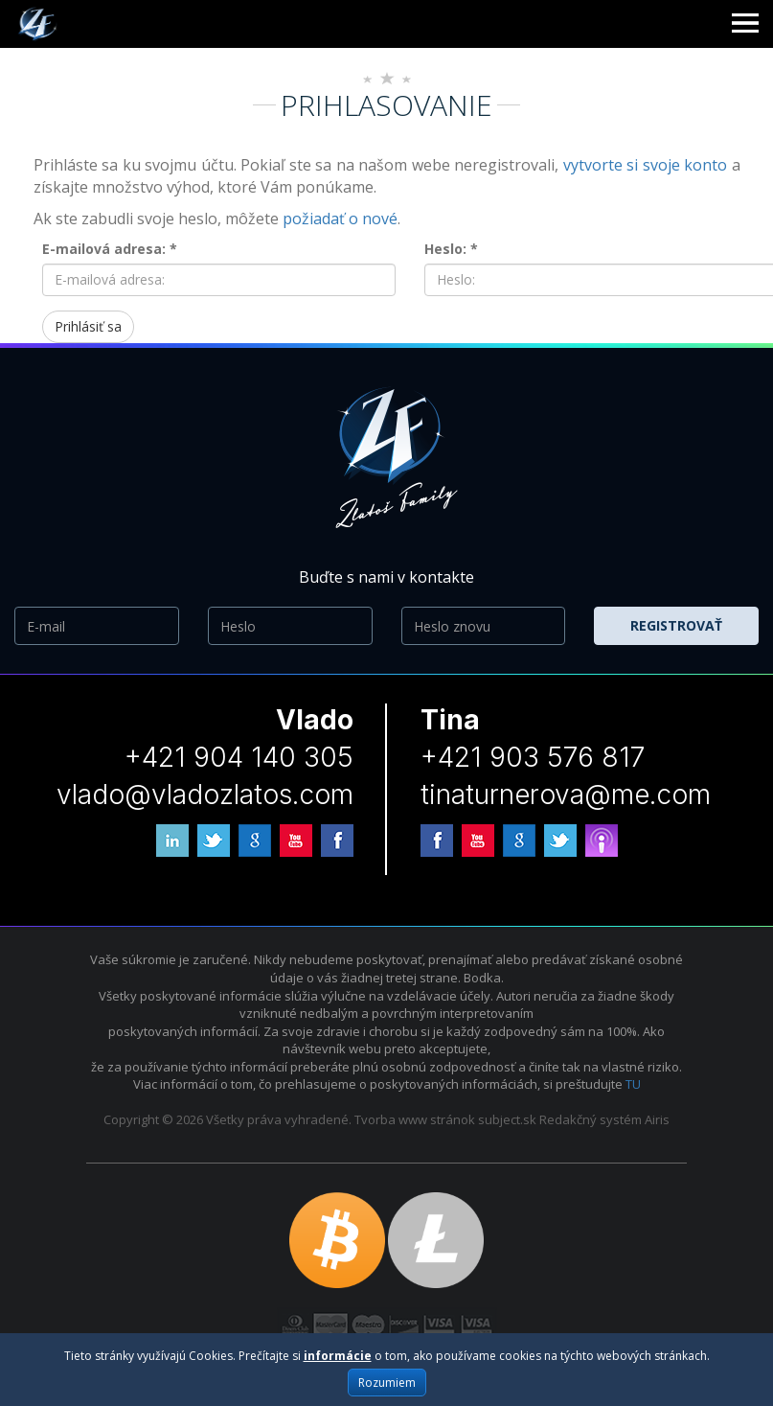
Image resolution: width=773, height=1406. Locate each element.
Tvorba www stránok (414, 1119)
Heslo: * (451, 249)
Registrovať (676, 625)
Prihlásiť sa (88, 326)
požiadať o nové (340, 218)
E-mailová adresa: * (109, 249)
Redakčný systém (590, 1119)
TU (633, 1084)
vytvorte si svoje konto (645, 164)
